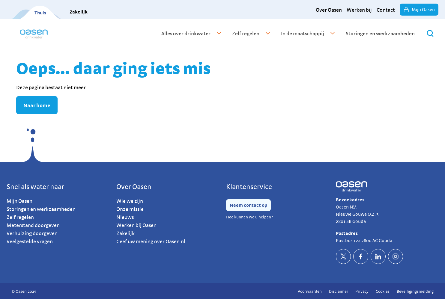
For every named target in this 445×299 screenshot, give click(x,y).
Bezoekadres (350, 200)
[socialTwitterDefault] (343, 256)
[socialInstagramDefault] (395, 256)
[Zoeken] (430, 33)
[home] (33, 33)
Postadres (347, 233)
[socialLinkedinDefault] (378, 256)
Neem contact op (248, 205)
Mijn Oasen (419, 10)
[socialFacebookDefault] (360, 256)
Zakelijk (79, 12)
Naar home (36, 105)
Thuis (40, 13)
